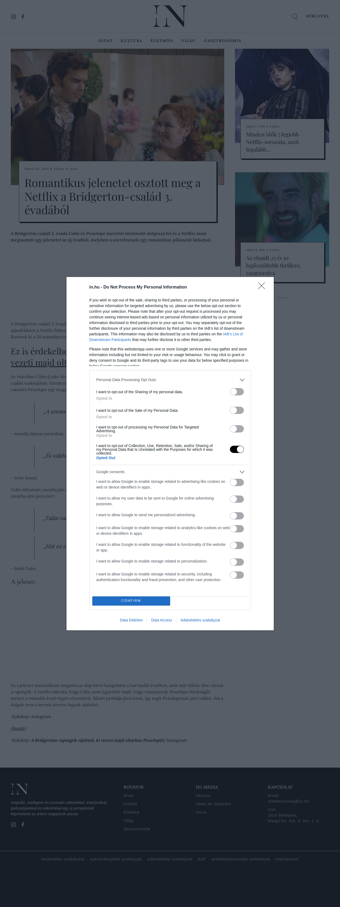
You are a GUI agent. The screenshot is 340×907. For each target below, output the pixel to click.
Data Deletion (131, 620)
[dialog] (170, 453)
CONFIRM (131, 601)
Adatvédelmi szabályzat (200, 620)
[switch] (237, 391)
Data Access (161, 620)
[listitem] (170, 380)
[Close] (263, 287)
